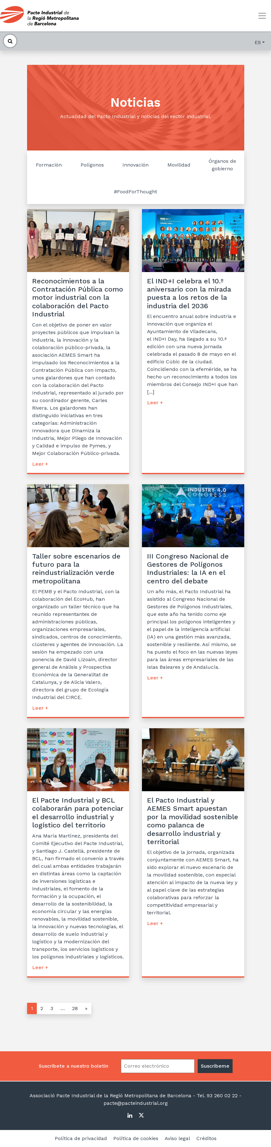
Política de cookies (135, 1138)
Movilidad (178, 165)
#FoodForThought (135, 192)
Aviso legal (177, 1138)
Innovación (135, 165)
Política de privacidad (81, 1138)
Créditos (206, 1138)
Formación (49, 165)
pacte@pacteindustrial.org (136, 1103)
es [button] (258, 42)
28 (75, 1008)
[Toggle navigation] (262, 15)
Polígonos (92, 165)
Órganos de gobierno (222, 165)
